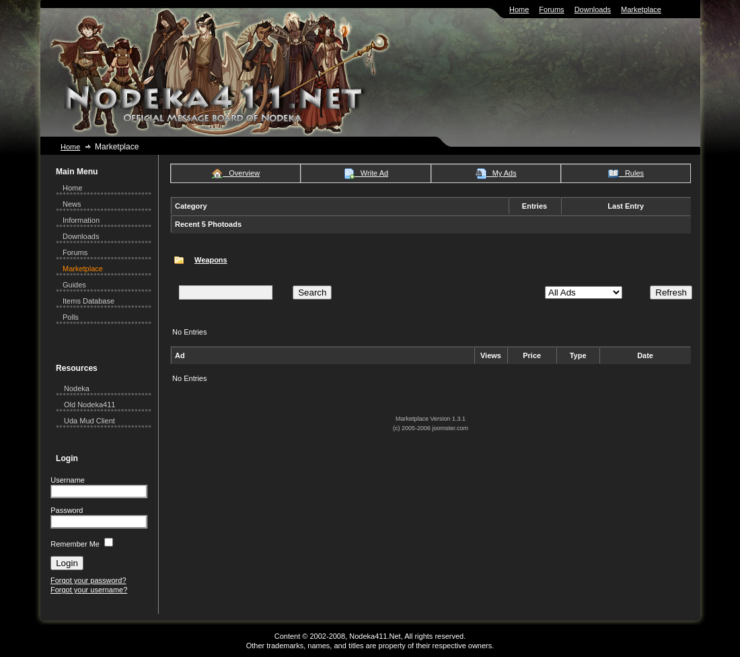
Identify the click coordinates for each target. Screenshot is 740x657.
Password (66, 510)
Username (67, 480)
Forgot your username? (88, 590)
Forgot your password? (88, 580)
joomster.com (451, 428)
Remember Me (75, 544)
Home (519, 9)
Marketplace (641, 9)
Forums (551, 9)
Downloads (593, 9)
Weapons (210, 260)
